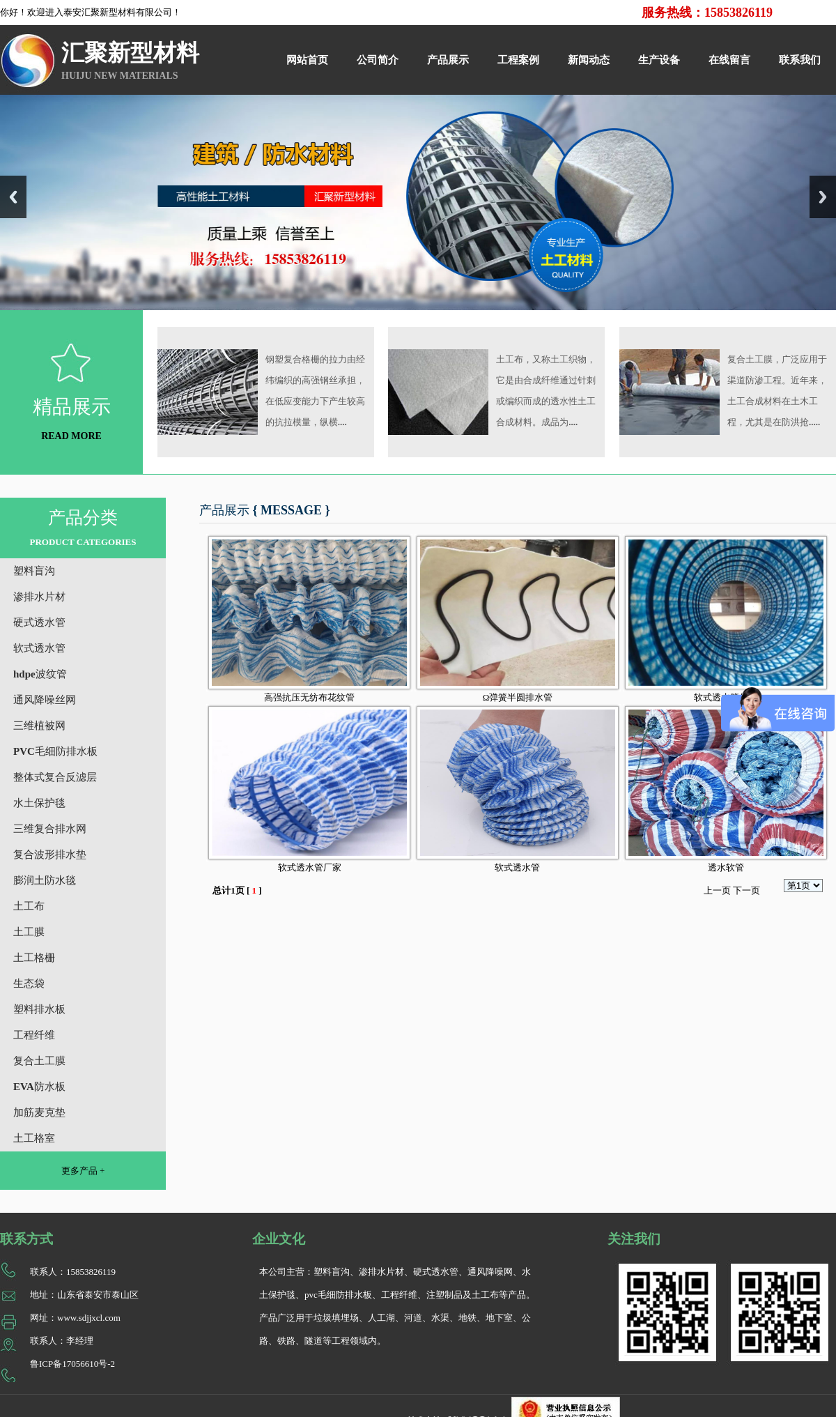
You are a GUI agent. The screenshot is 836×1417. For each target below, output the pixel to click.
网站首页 (307, 60)
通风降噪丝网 (44, 699)
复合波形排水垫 (49, 854)
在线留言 (729, 60)
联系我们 (800, 60)
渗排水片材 (39, 596)
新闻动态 (589, 60)
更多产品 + (83, 1170)
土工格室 (34, 1138)
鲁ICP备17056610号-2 (72, 1363)
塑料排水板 (39, 1009)
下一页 (746, 890)
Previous (13, 197)
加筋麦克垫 (39, 1112)
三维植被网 (39, 725)
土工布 (29, 906)
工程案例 (518, 60)
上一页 (717, 890)
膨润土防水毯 (44, 880)
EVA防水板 (39, 1086)
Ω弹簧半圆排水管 (518, 697)
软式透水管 (39, 648)
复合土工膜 (39, 1060)
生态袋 (29, 983)
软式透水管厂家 (309, 867)
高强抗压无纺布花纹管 (309, 697)
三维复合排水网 (49, 828)
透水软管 (726, 867)
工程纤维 (34, 1035)
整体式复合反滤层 (55, 777)
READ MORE (71, 436)
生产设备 (659, 60)
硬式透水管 (39, 622)
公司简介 (377, 60)
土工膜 (29, 931)
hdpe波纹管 (40, 674)
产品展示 (448, 60)
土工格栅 (34, 957)
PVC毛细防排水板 (55, 751)
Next (823, 197)
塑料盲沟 (34, 570)
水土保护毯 (39, 803)
